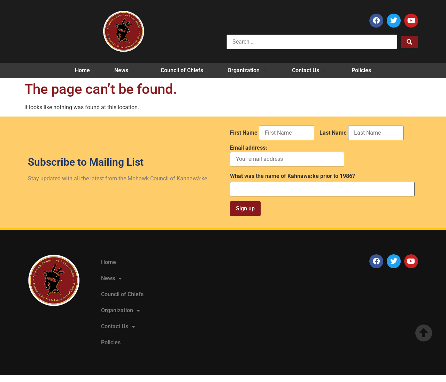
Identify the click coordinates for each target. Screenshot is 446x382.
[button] (125, 70)
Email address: (287, 155)
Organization (120, 310)
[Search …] (311, 42)
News (111, 278)
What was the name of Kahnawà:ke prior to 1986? (292, 176)
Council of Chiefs (122, 294)
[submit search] (409, 42)
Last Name (333, 133)
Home (108, 262)
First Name (243, 133)
